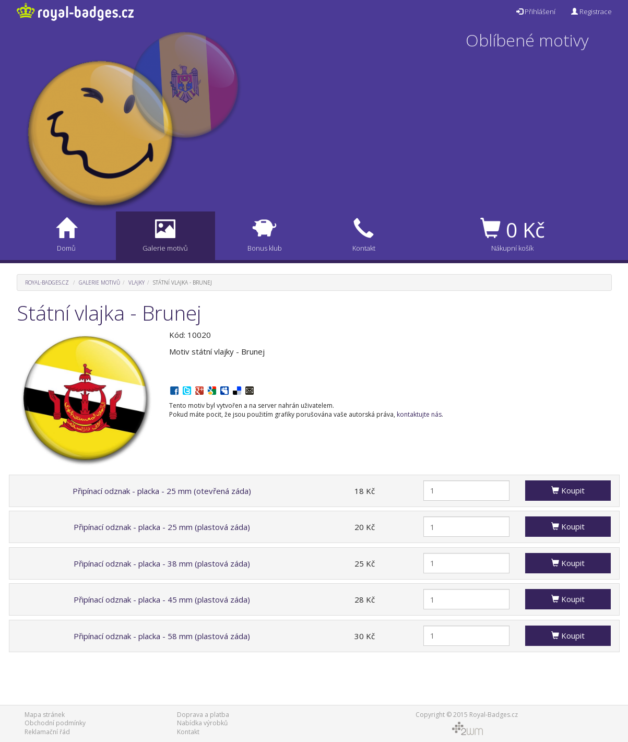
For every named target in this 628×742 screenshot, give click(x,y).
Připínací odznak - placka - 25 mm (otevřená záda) (162, 491)
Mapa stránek (45, 714)
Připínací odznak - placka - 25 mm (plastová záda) (162, 527)
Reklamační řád (47, 731)
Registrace (591, 11)
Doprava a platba (203, 714)
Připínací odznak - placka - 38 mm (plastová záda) (162, 563)
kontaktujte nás (419, 414)
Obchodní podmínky (55, 723)
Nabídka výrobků (202, 723)
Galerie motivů (99, 282)
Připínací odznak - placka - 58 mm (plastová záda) (162, 636)
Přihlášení (535, 11)
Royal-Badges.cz (47, 282)
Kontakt (188, 731)
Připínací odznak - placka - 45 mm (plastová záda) (162, 599)
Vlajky (136, 282)
